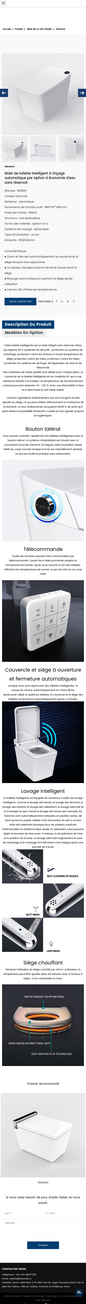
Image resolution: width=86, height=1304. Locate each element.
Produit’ (19, 29)
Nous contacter (20, 302)
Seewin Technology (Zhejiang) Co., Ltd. (44, 1296)
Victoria (43, 1182)
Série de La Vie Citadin (39, 29)
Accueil (7, 29)
